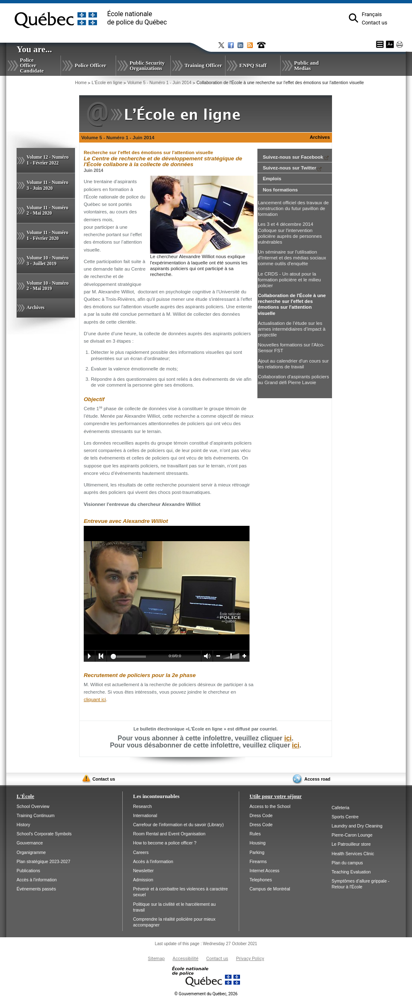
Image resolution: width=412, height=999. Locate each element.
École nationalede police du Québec (137, 18)
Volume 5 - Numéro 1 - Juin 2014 (159, 82)
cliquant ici (95, 699)
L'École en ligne (107, 82)
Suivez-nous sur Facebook (296, 157)
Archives (35, 307)
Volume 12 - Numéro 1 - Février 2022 (47, 160)
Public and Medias (306, 65)
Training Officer (203, 65)
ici (288, 738)
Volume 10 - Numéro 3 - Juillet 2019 (47, 260)
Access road (317, 778)
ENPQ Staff (253, 65)
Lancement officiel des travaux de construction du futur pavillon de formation (293, 208)
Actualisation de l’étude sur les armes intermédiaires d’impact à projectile (291, 329)
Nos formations (280, 189)
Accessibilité (185, 958)
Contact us (375, 22)
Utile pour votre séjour (276, 796)
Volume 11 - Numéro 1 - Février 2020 (47, 235)
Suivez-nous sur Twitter (292, 167)
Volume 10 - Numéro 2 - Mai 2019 (47, 286)
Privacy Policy (250, 958)
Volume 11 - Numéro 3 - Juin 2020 (47, 185)
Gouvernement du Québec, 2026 (206, 994)
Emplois (272, 178)
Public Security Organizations (147, 65)
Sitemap (156, 958)
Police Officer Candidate (32, 65)
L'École (25, 796)
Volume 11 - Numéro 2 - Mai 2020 (47, 210)
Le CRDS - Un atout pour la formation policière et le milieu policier (289, 279)
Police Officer (90, 65)
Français (372, 14)
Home (81, 82)
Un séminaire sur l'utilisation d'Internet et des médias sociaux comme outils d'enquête (292, 257)
